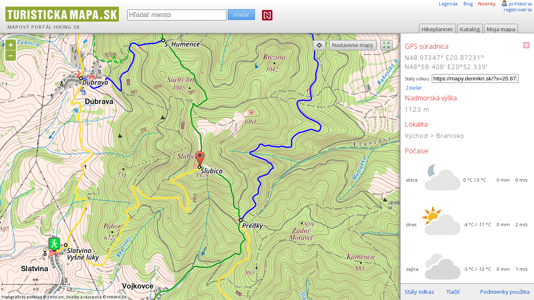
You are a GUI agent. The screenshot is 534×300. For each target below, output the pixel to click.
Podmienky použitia (505, 291)
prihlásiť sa (520, 4)
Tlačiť (453, 291)
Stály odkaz (419, 291)
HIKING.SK (67, 27)
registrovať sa (518, 9)
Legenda (448, 4)
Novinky (486, 4)
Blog (468, 4)
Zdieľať (413, 88)
